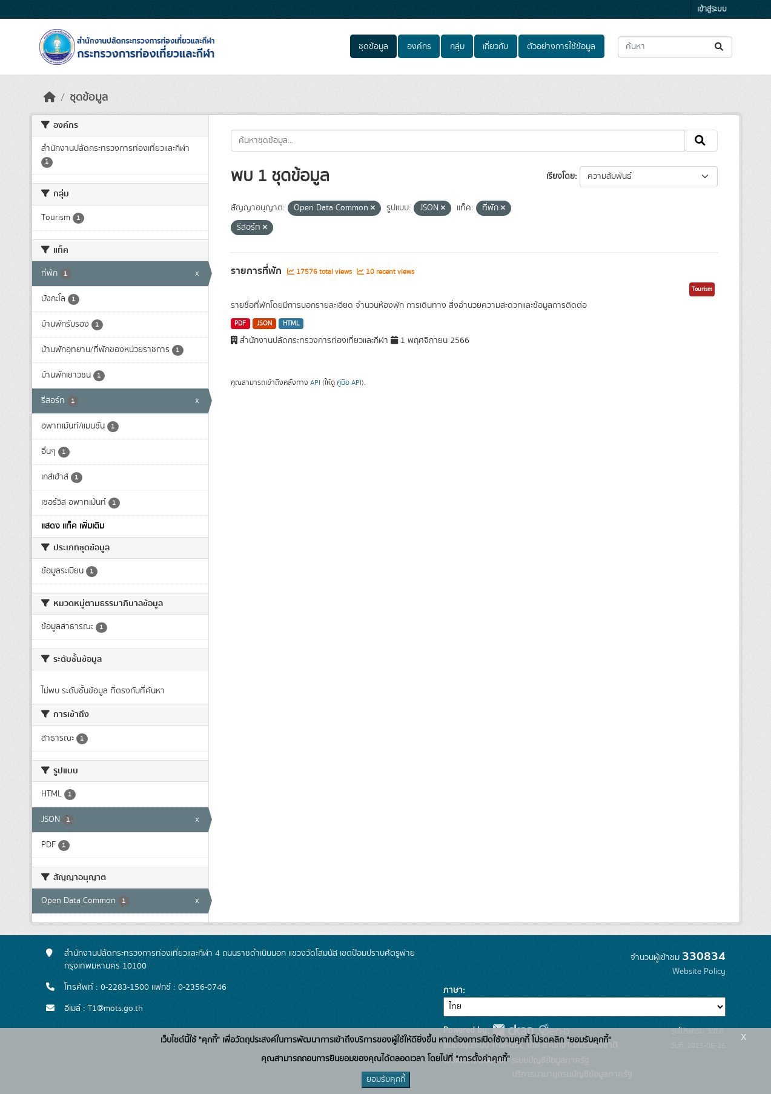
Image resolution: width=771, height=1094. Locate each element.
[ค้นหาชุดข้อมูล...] (675, 47)
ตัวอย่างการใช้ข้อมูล (561, 47)
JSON (264, 324)
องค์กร (419, 47)
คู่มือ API (349, 382)
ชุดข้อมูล (373, 47)
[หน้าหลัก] (50, 97)
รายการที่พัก (257, 271)
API (315, 382)
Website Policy (699, 972)
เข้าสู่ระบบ (712, 9)
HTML (291, 324)
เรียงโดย (560, 176)
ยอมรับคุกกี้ (385, 1079)
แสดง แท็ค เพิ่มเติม (72, 526)
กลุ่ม (457, 47)
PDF (240, 324)
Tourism (702, 289)
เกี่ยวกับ (495, 47)
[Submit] (720, 47)
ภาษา (453, 990)
